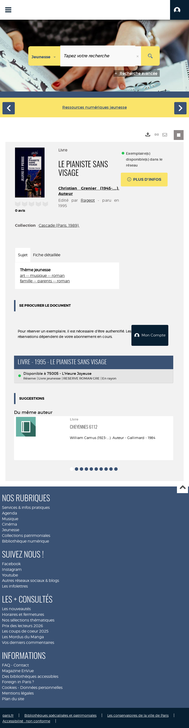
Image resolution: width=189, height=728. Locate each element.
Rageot (88, 200)
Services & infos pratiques (26, 506)
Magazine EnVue (18, 670)
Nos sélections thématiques (28, 619)
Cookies (9, 686)
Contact (21, 664)
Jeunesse (10, 529)
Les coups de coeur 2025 (25, 630)
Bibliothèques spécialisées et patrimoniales (60, 715)
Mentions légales (18, 692)
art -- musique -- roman (42, 275)
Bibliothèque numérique (25, 540)
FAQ (6, 664)
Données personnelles (41, 686)
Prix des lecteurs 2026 (22, 624)
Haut (182, 487)
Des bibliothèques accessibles (30, 675)
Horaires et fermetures (23, 613)
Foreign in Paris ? (18, 681)
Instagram (12, 568)
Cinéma (9, 523)
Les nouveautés (16, 608)
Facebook (11, 563)
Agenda (9, 512)
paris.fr (8, 715)
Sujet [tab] (23, 255)
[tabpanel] (67, 275)
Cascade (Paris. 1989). (59, 225)
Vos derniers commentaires (28, 641)
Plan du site (13, 698)
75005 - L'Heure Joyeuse (69, 372)
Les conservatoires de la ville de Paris (138, 715)
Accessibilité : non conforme (26, 720)
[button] (179, 10)
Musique (10, 518)
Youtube (10, 574)
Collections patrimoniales (26, 534)
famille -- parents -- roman (45, 281)
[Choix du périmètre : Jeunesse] (44, 56)
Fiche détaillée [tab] (46, 255)
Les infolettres (15, 585)
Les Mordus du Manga (23, 636)
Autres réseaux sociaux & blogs (30, 579)
